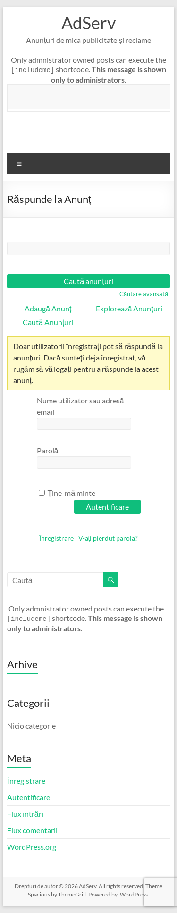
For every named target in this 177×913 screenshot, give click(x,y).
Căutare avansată (143, 294)
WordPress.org (31, 846)
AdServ (88, 22)
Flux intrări (25, 813)
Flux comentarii (32, 830)
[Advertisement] (92, 97)
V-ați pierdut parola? (108, 538)
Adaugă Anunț (48, 308)
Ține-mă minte (67, 492)
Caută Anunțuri (48, 322)
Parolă (48, 450)
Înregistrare (56, 538)
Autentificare (28, 797)
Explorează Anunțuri (129, 308)
